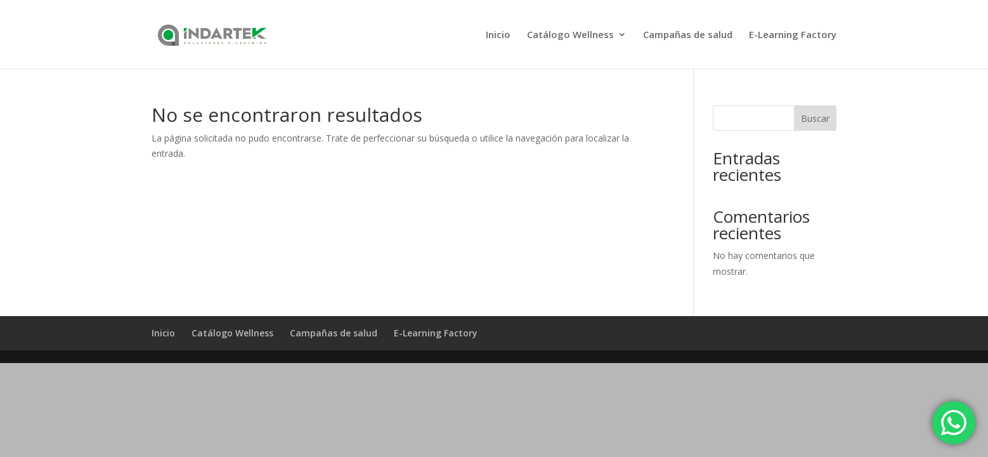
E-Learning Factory (792, 35)
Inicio (498, 35)
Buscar (815, 118)
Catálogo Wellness (570, 35)
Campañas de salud (687, 35)
